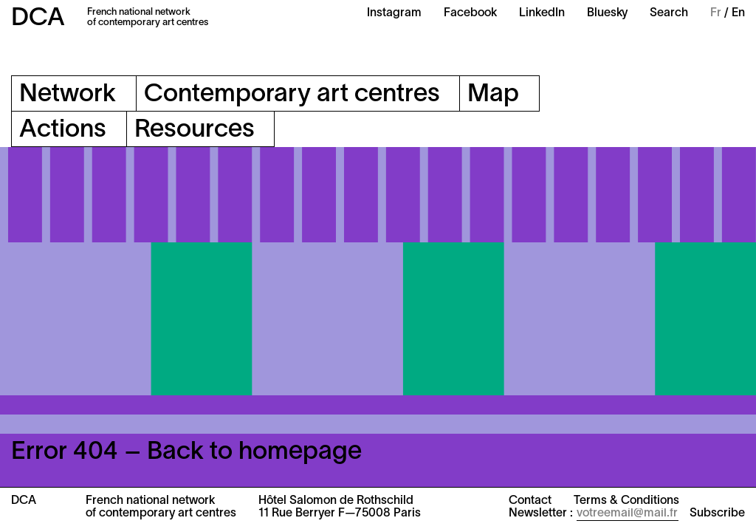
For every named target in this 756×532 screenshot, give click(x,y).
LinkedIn (542, 13)
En (738, 13)
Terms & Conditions (626, 501)
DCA (38, 18)
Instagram (394, 13)
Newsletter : (541, 513)
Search (669, 13)
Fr (715, 13)
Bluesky (607, 13)
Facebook (470, 13)
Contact (530, 501)
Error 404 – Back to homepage (186, 452)
